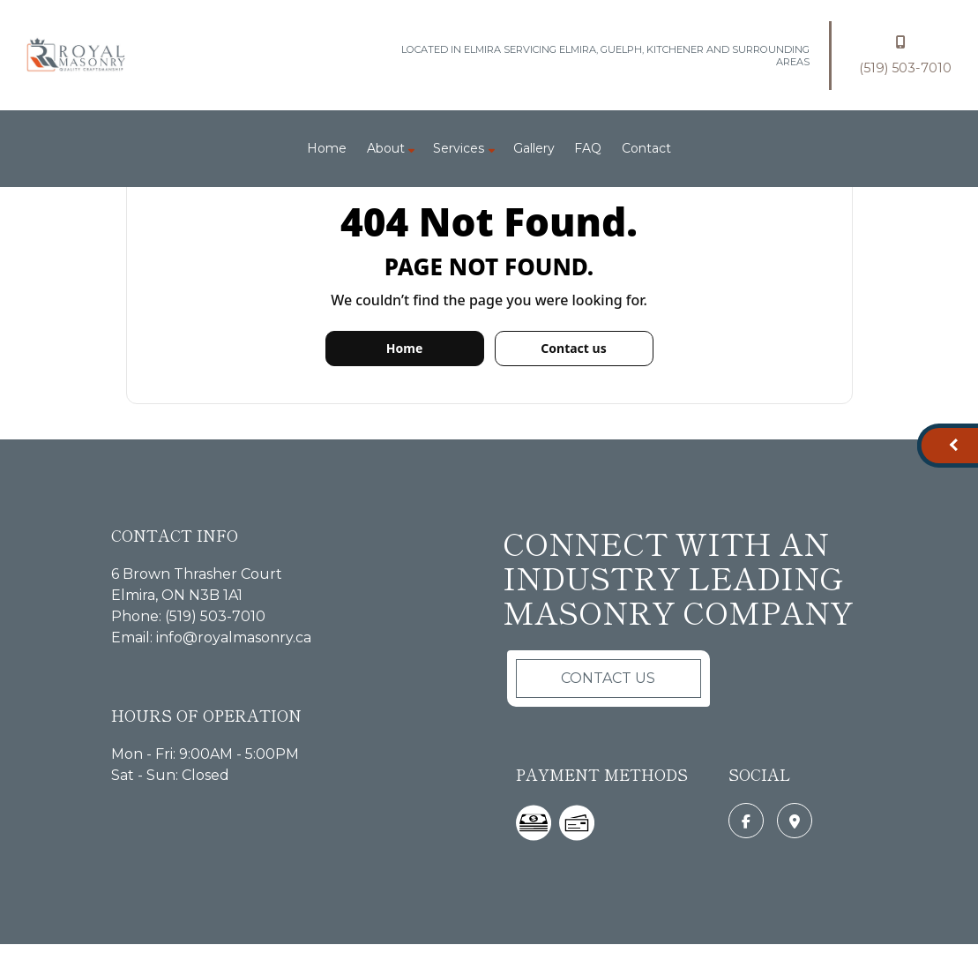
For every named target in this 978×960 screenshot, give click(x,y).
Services (458, 148)
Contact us (573, 348)
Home (327, 148)
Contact (646, 148)
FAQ (587, 148)
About (386, 148)
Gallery (534, 148)
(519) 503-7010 (905, 53)
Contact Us (608, 678)
